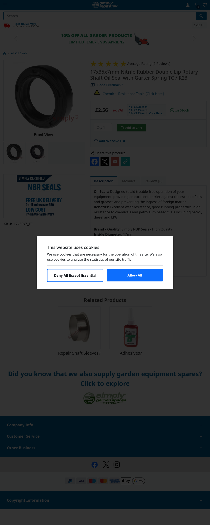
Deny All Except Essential (75, 275)
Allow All (134, 275)
